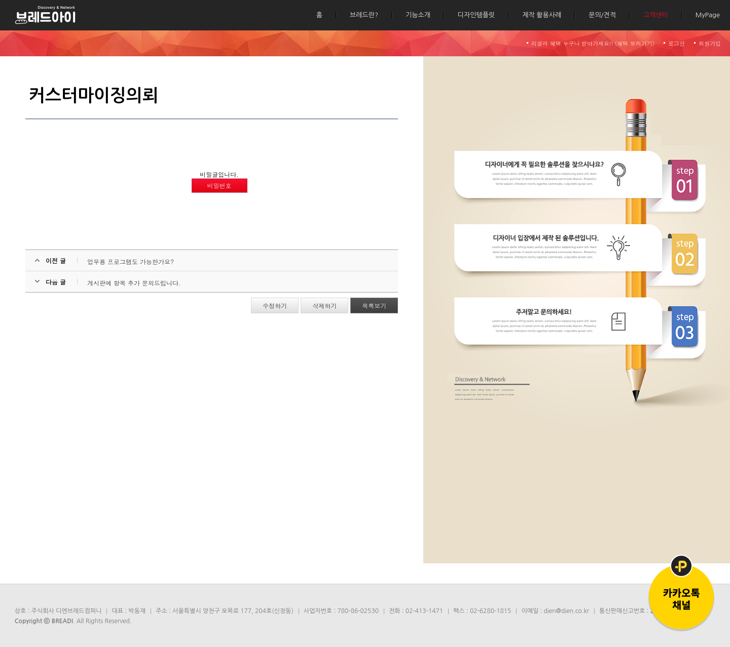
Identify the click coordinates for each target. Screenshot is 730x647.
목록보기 (374, 305)
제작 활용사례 (541, 15)
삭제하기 (324, 305)
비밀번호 (219, 185)
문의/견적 (602, 15)
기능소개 (418, 15)
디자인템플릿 (476, 15)
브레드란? (364, 15)
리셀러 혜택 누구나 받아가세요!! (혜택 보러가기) (592, 43)
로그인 (676, 43)
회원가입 (710, 43)
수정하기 (275, 305)
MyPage (708, 15)
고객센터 (655, 15)
